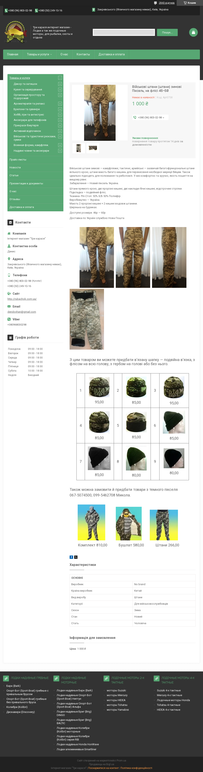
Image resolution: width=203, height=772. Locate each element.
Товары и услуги (38, 54)
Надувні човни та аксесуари (31, 150)
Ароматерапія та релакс (29, 103)
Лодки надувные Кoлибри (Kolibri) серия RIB (73, 738)
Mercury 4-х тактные (169, 695)
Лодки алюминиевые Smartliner (76, 749)
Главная (12, 54)
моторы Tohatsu (117, 704)
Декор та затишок (25, 83)
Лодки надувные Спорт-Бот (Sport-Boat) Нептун (74, 697)
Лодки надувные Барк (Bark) (75, 690)
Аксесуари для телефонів (30, 120)
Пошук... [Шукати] (167, 32)
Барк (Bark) (13, 685)
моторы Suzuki (116, 690)
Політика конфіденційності (136, 768)
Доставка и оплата (112, 54)
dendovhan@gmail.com (21, 311)
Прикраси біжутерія (26, 125)
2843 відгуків (167, 2)
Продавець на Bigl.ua (101, 764)
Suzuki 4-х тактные (169, 690)
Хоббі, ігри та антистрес (29, 114)
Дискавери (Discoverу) (20, 712)
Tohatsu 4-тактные (168, 704)
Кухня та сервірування (28, 89)
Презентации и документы (26, 183)
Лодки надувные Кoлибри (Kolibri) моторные (73, 729)
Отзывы (15, 199)
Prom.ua (121, 760)
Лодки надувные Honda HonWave (78, 744)
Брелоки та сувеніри (27, 109)
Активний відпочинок (27, 131)
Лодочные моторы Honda (173, 700)
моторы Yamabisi (118, 709)
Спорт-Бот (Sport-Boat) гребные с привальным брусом (27, 692)
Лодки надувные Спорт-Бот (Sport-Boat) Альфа (74, 705)
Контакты (83, 54)
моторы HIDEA (116, 700)
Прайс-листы (18, 159)
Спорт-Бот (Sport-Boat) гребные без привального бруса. (26, 700)
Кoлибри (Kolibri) (17, 707)
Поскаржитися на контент (103, 768)
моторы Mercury (117, 695)
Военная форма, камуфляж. (31, 145)
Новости (15, 167)
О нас (64, 54)
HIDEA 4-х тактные (168, 709)
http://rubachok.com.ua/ (22, 298)
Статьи (14, 175)
